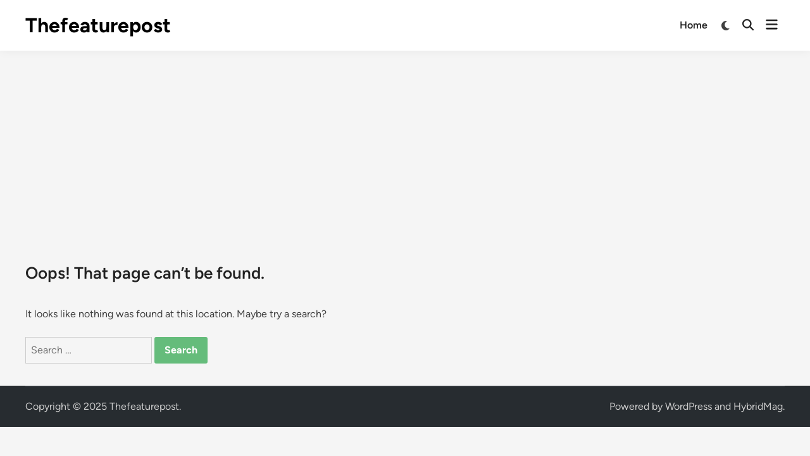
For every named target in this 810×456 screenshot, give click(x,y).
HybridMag (758, 406)
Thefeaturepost (98, 25)
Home (693, 25)
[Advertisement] (405, 145)
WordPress (688, 406)
